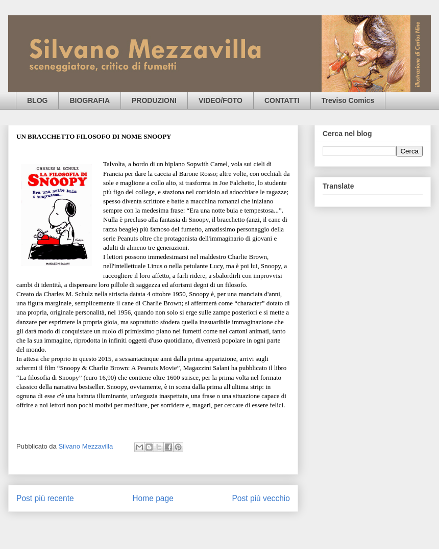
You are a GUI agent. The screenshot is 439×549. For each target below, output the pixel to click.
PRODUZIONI (154, 100)
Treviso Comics (348, 100)
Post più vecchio (261, 498)
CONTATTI (282, 100)
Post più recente (45, 498)
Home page (153, 498)
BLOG (37, 100)
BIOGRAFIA (89, 100)
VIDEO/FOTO (220, 100)
